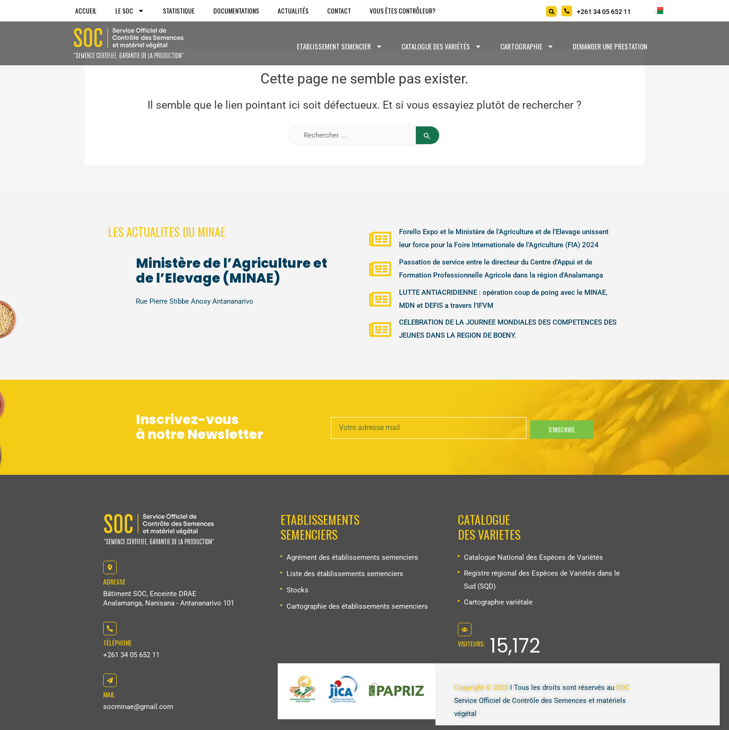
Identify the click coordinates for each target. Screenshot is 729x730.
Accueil (86, 10)
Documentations (236, 10)
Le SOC (129, 11)
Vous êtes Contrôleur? (402, 10)
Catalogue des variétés (441, 46)
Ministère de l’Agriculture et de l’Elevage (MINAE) (231, 270)
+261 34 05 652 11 (131, 655)
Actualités (293, 10)
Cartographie (527, 46)
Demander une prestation (610, 46)
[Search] (551, 11)
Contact (339, 10)
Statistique (179, 10)
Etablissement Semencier (340, 46)
